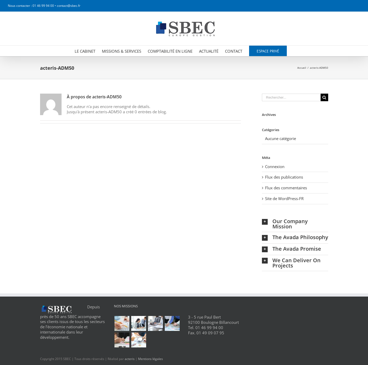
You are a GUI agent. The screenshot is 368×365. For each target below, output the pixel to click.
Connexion (274, 166)
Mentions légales (150, 359)
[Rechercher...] (291, 97)
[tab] (295, 224)
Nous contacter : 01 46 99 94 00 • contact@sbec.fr (44, 5)
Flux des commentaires (286, 187)
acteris (130, 359)
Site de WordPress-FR (284, 198)
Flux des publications (284, 177)
